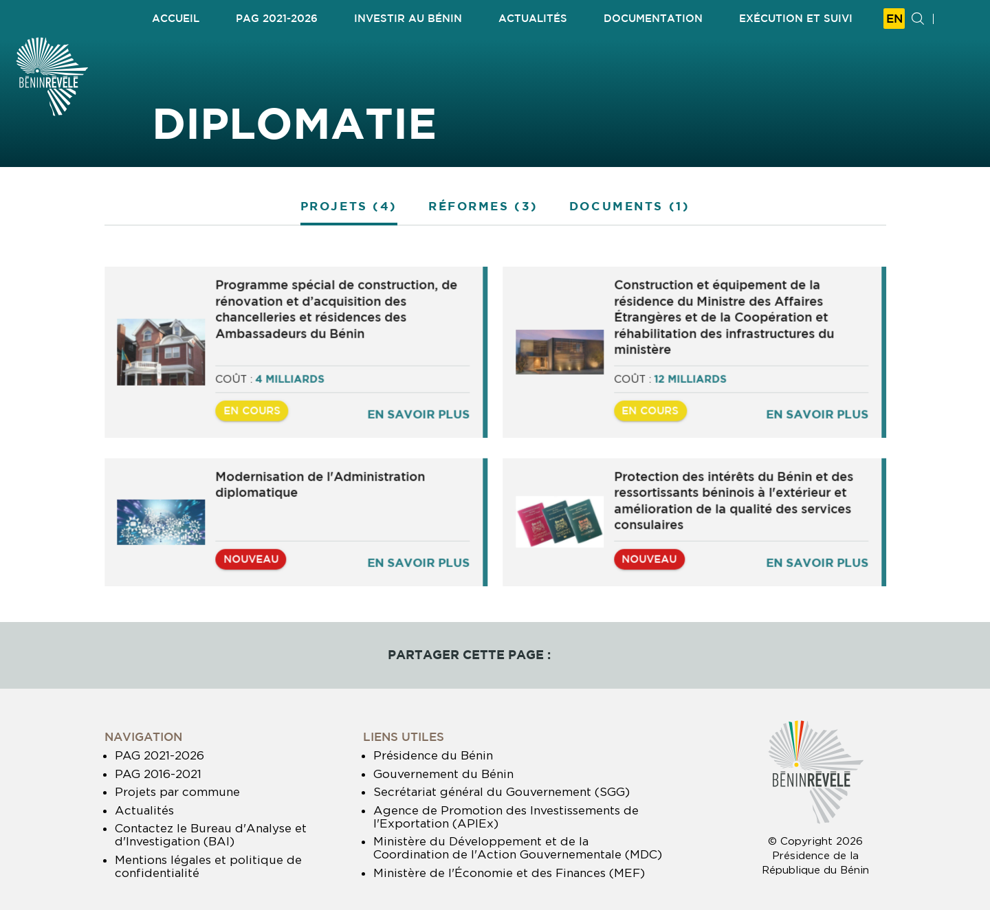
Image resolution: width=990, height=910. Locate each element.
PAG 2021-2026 (159, 755)
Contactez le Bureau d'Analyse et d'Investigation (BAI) (211, 834)
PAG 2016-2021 (158, 773)
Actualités (144, 810)
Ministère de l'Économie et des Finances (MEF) (509, 872)
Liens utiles (403, 736)
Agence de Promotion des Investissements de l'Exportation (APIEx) (506, 816)
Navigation (143, 736)
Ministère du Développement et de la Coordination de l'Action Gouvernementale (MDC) (517, 847)
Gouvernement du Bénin (443, 773)
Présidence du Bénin (433, 755)
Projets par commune (177, 791)
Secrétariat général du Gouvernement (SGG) (501, 791)
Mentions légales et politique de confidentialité (208, 866)
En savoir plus (419, 417)
